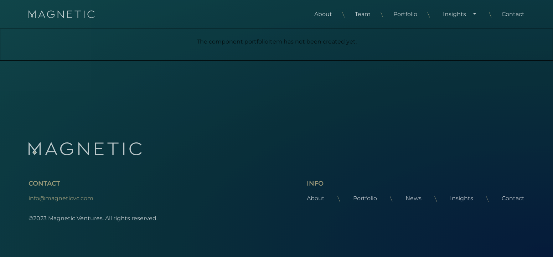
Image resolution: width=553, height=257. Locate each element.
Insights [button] (454, 14)
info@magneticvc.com (61, 198)
